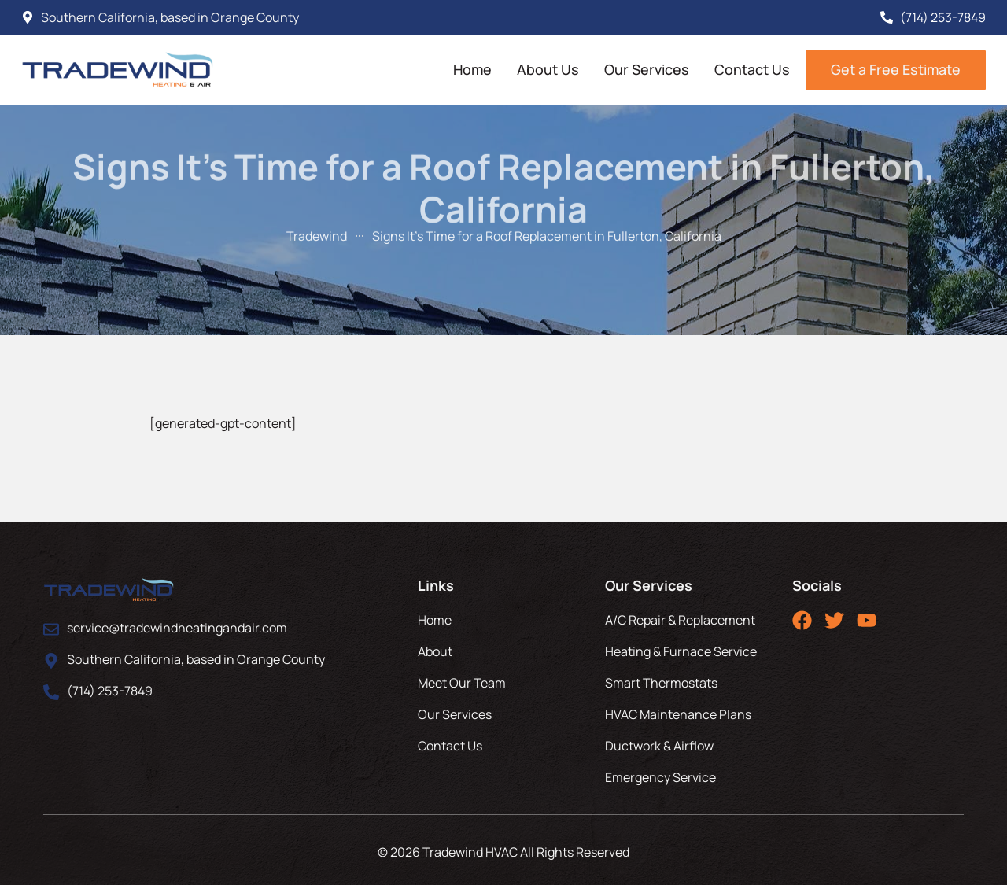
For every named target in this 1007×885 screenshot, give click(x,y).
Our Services (646, 69)
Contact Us (752, 69)
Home (472, 69)
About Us (548, 69)
